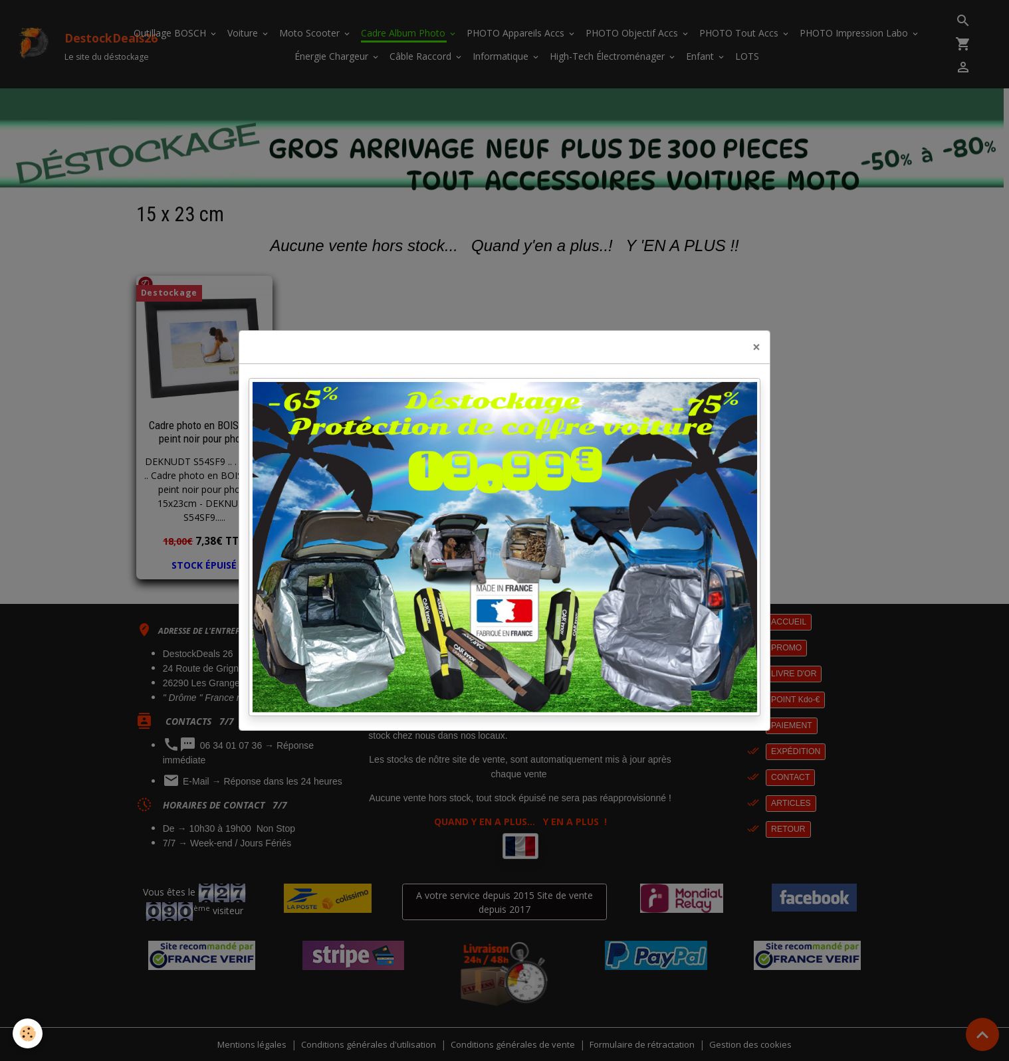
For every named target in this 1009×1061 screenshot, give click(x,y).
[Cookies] (28, 1033)
